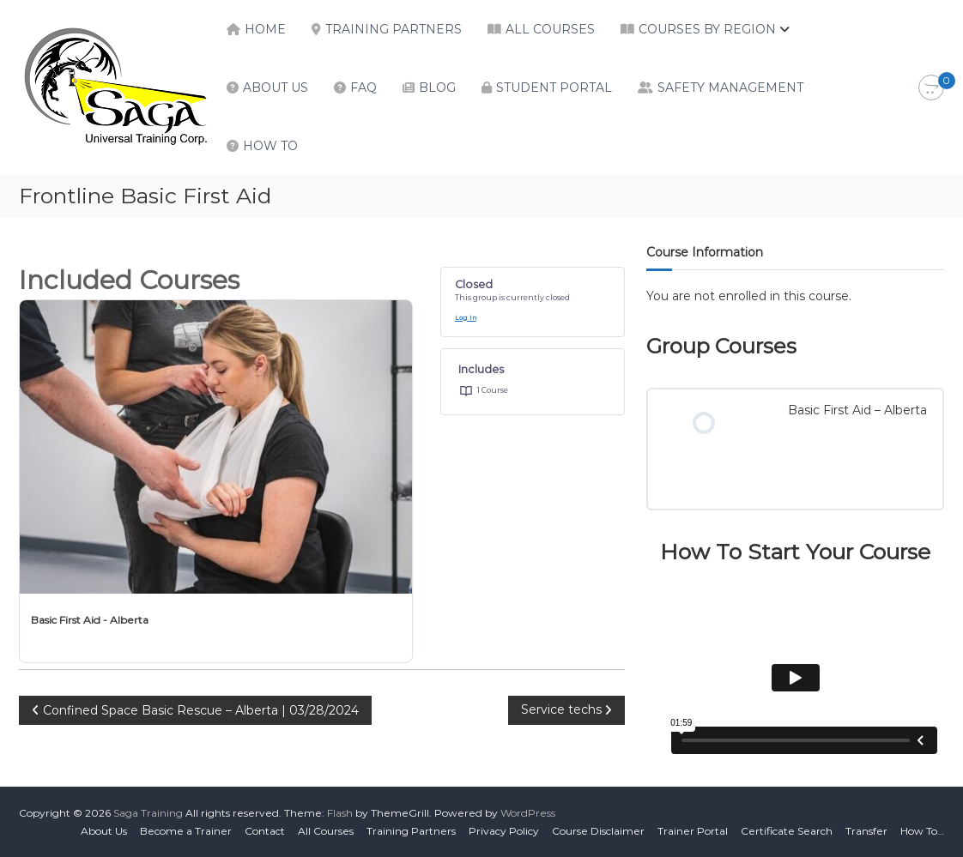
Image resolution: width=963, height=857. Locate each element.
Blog (437, 87)
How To (270, 146)
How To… (922, 830)
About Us (275, 87)
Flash (340, 812)
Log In (465, 318)
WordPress (527, 812)
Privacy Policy (504, 830)
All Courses (550, 29)
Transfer (866, 830)
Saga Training (148, 812)
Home (265, 29)
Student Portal (554, 87)
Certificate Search (787, 830)
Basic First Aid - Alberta (89, 619)
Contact (265, 830)
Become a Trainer (186, 830)
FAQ (363, 87)
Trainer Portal (692, 830)
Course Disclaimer (598, 830)
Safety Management (730, 87)
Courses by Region (707, 29)
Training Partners (393, 29)
